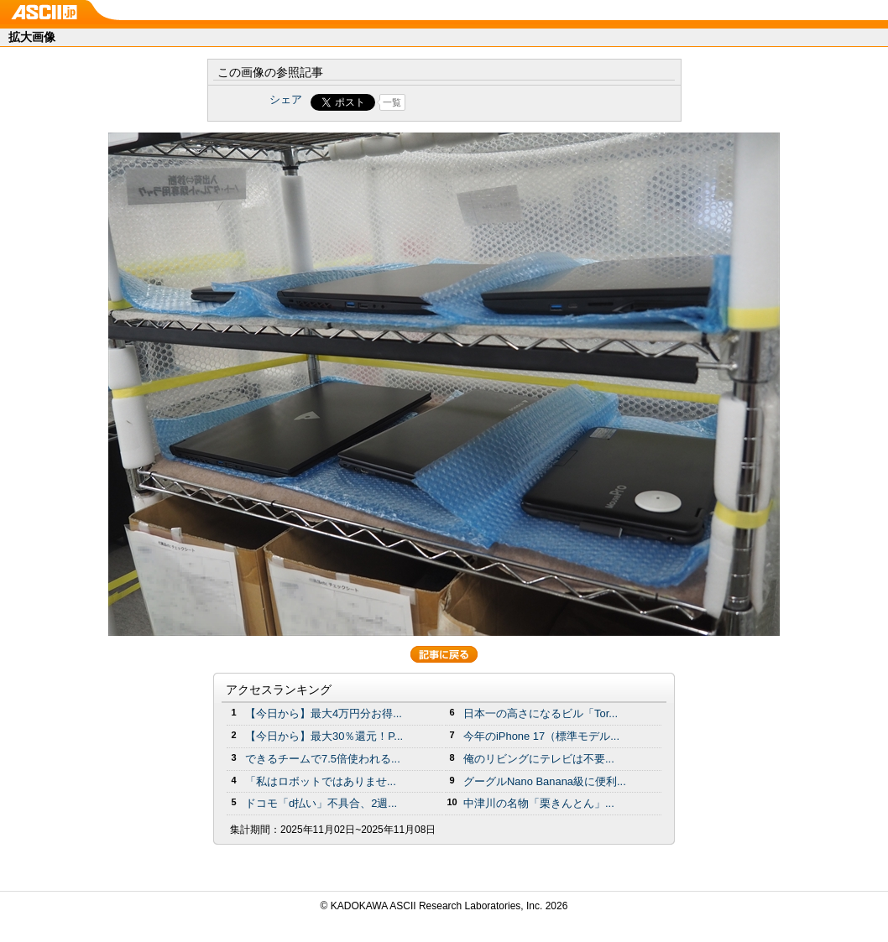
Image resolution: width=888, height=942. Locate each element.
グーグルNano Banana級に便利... (544, 781)
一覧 (392, 102)
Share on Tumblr (506, 102)
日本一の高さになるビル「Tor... (540, 713)
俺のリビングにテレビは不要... (538, 758)
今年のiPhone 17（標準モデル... (541, 736)
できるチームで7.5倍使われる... (322, 758)
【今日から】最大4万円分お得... (323, 713)
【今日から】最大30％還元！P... (324, 736)
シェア (285, 99)
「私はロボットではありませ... (320, 781)
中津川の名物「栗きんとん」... (538, 803)
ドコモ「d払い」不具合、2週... (321, 803)
